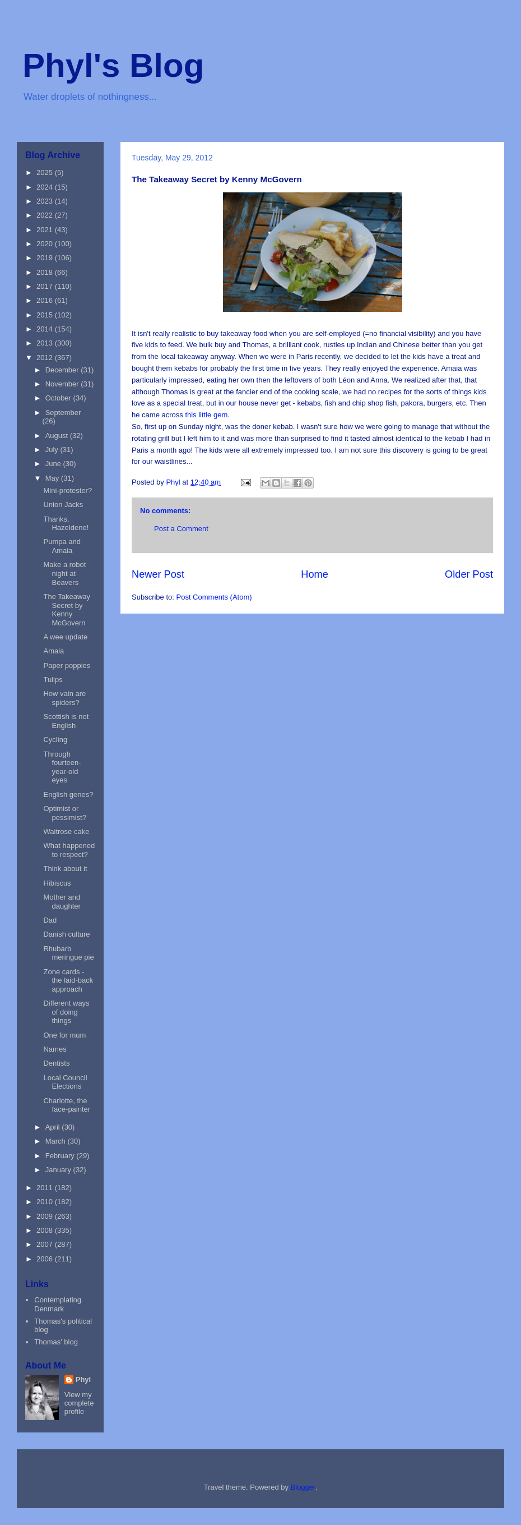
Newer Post (158, 574)
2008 (45, 1230)
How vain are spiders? (64, 698)
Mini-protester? (67, 490)
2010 (45, 1201)
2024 (45, 187)
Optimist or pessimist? (64, 813)
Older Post (469, 574)
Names (54, 1049)
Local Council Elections (65, 1082)
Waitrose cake (66, 831)
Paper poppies (66, 665)
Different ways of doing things (66, 1012)
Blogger (303, 1487)
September (63, 412)
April (53, 1127)
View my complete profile (79, 1403)
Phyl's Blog (113, 65)
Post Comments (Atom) (214, 597)
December (63, 370)
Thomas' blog (56, 1342)
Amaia (53, 651)
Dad (50, 920)
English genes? (68, 794)
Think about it (65, 868)
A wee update (65, 637)
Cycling (55, 739)
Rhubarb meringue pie (68, 953)
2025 (45, 172)
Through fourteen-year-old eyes (62, 767)
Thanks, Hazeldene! (66, 523)
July (53, 449)
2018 (45, 272)
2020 (45, 243)
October (59, 398)
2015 (45, 315)
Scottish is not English (66, 721)
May (53, 478)
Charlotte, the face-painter (66, 1105)
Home (314, 574)
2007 (45, 1244)
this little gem (206, 415)
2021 (45, 229)
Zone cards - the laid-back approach (68, 980)
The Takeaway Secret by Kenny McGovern (66, 609)
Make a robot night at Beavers (64, 573)
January (59, 1169)
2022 (45, 215)
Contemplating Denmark (57, 1304)
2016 (45, 300)
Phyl (83, 1379)
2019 (45, 258)
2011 (45, 1187)
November (63, 384)
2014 (45, 329)
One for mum (64, 1035)
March (56, 1141)
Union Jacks (63, 504)
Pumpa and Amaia (62, 546)
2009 (45, 1216)
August (57, 435)
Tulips (52, 679)
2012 (45, 357)
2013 (45, 343)
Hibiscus (57, 883)
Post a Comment (181, 528)
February (61, 1155)
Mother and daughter (61, 901)
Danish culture (66, 934)
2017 (45, 286)
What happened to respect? (69, 850)
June (54, 463)
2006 (45, 1259)
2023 (45, 201)
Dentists (56, 1063)
